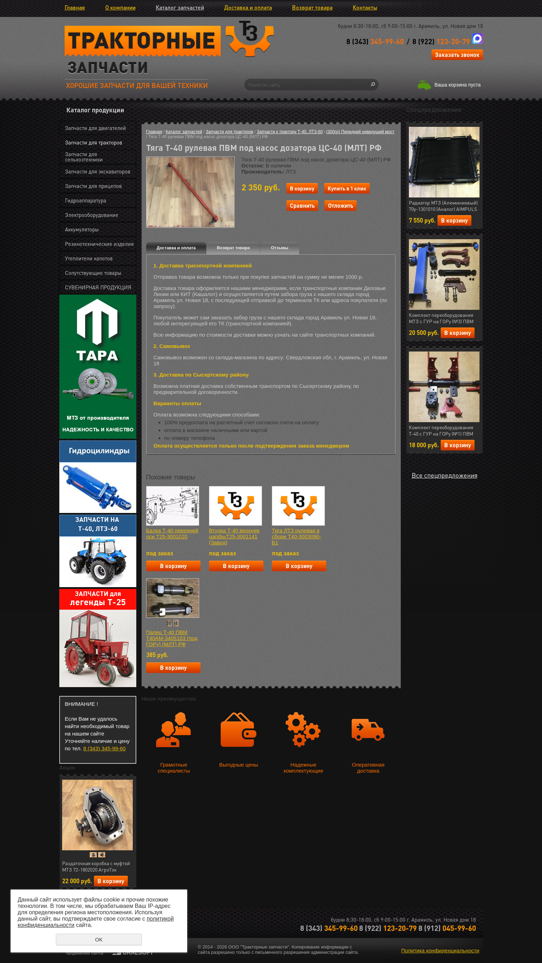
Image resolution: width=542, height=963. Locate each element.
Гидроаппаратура (85, 200)
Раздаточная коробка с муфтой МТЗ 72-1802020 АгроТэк (96, 866)
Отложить (340, 205)
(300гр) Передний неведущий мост (360, 131)
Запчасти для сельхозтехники (84, 156)
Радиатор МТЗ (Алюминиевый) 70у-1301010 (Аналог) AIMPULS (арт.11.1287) (443, 206)
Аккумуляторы (82, 229)
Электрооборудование (91, 214)
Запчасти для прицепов (93, 185)
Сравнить (302, 205)
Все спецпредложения (444, 475)
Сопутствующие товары (93, 272)
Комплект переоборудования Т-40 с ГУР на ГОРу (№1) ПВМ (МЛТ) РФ (441, 430)
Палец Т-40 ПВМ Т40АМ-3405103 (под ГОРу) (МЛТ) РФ (172, 638)
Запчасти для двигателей (95, 127)
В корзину (110, 881)
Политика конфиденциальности (440, 950)
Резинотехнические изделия (99, 243)
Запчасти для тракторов (93, 142)
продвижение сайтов (84, 953)
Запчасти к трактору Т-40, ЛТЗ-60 (290, 131)
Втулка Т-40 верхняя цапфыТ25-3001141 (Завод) (234, 536)
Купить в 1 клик (347, 188)
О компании (120, 7)
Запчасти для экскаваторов (97, 171)
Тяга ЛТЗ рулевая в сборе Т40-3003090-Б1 (296, 536)
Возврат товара (312, 7)
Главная (75, 7)
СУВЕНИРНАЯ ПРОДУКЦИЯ (98, 287)
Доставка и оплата (248, 7)
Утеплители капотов (89, 258)
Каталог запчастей (180, 7)
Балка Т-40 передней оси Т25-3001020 (172, 533)
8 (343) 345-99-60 (104, 748)
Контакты (365, 7)
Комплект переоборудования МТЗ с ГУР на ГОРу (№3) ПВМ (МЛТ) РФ (441, 318)
